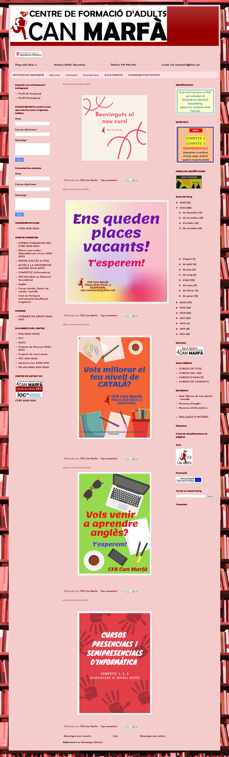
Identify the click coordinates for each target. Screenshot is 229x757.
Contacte (72, 75)
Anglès (22, 284)
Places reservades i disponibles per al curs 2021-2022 (35, 253)
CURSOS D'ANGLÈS (191, 377)
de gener (188, 296)
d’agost (188, 259)
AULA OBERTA (113, 75)
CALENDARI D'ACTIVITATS (144, 75)
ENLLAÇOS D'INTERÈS (193, 417)
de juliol (188, 264)
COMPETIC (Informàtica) (34, 272)
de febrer (189, 290)
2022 (183, 202)
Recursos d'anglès (190, 403)
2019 (183, 308)
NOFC (22, 343)
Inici (115, 736)
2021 (183, 208)
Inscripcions (91, 75)
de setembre (191, 228)
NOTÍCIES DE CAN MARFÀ (28, 75)
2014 (183, 334)
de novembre (191, 218)
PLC (21, 338)
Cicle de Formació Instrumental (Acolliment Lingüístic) (33, 299)
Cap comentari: (109, 180)
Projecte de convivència (32, 354)
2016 (183, 323)
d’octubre (189, 223)
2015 (183, 329)
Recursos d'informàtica (193, 408)
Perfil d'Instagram (29, 98)
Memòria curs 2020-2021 (33, 363)
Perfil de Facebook (29, 94)
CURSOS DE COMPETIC (194, 382)
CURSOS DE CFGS (190, 369)
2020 (183, 302)
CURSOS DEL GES (190, 373)
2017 (183, 318)
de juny (187, 269)
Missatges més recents (77, 736)
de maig (188, 275)
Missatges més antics (152, 736)
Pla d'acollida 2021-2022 (33, 367)
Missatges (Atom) (92, 742)
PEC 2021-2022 (28, 358)
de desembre (191, 212)
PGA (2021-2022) (29, 334)
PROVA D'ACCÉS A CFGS (33, 261)
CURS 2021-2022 (28, 228)
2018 (183, 313)
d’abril (187, 280)
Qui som (54, 75)
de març (188, 285)
